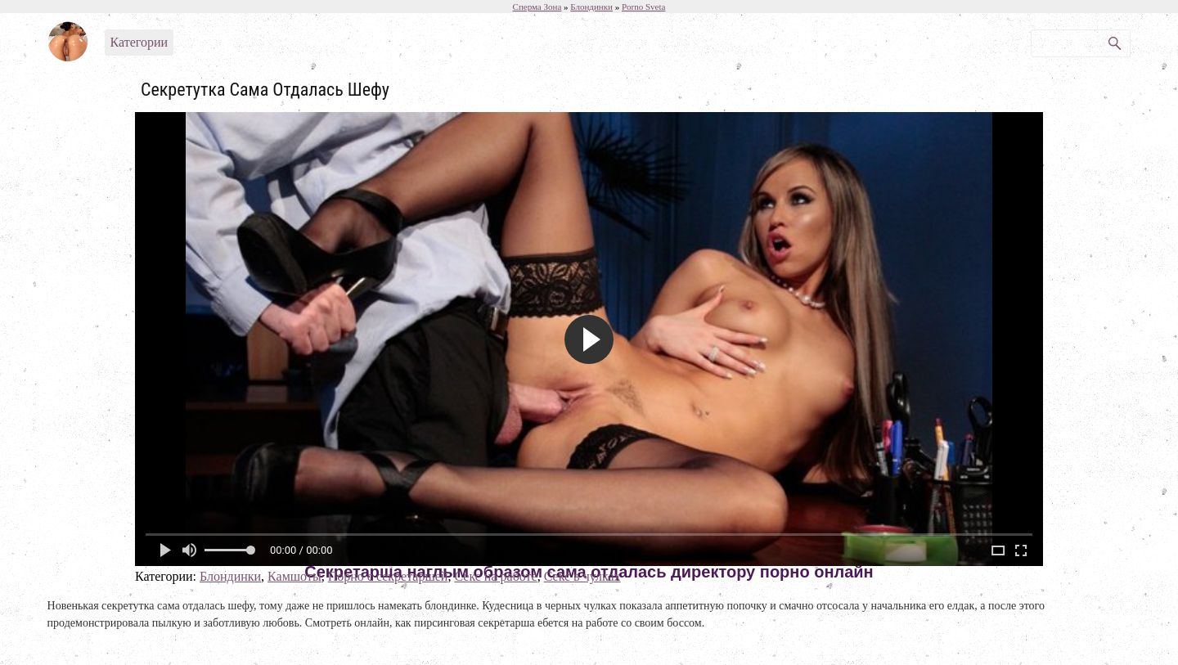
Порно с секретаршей (388, 576)
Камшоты (294, 576)
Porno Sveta (643, 6)
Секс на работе (495, 576)
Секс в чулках (582, 576)
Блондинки (230, 576)
